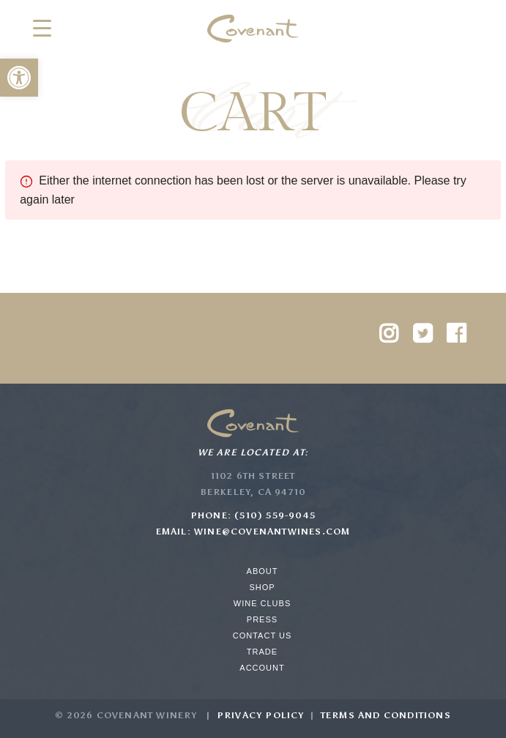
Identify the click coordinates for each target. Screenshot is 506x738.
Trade (262, 651)
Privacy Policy (261, 715)
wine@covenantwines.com (272, 531)
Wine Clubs (262, 603)
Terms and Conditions (386, 715)
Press (262, 619)
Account (261, 667)
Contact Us (262, 635)
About (262, 571)
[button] (19, 78)
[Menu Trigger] (42, 27)
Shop (262, 587)
